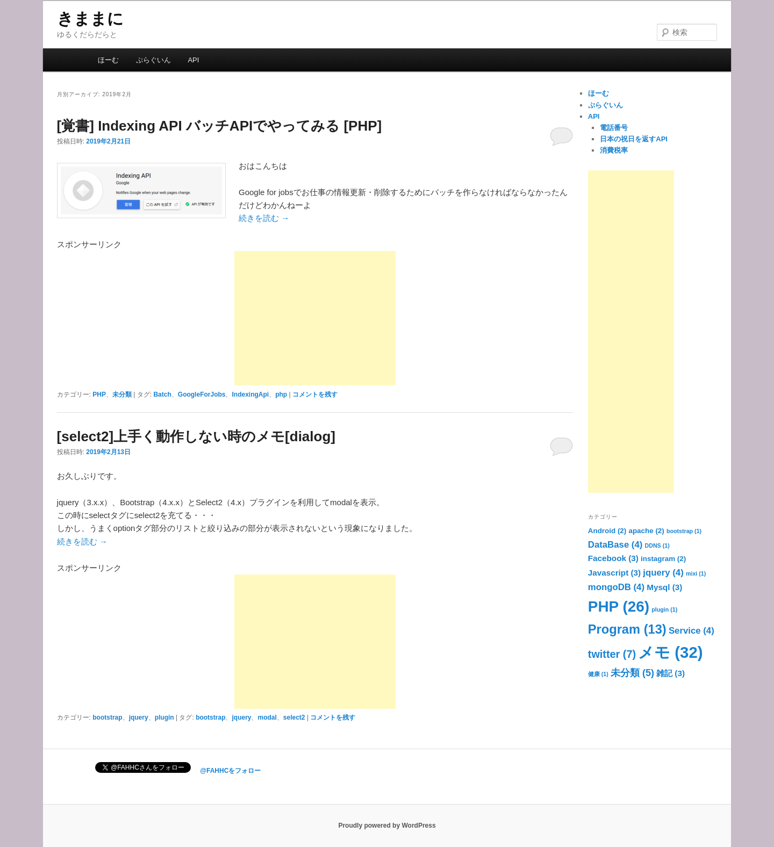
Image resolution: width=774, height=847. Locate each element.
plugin (164, 717)
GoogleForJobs (202, 394)
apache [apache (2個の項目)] (646, 531)
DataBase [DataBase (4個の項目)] (615, 545)
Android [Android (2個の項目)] (607, 531)
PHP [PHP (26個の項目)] (618, 606)
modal (266, 717)
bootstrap (107, 717)
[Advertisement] (315, 318)
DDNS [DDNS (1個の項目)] (657, 545)
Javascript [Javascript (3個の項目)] (614, 572)
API (193, 60)
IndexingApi (250, 394)
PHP (99, 394)
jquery (138, 717)
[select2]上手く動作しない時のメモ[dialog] (196, 436)
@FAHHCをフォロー (230, 770)
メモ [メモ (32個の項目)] (670, 652)
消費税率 (614, 150)
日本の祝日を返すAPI (634, 139)
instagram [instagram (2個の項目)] (663, 559)
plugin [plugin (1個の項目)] (664, 609)
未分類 (122, 394)
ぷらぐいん (153, 60)
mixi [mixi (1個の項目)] (696, 573)
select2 (294, 717)
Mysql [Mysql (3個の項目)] (664, 587)
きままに (90, 18)
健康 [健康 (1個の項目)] (598, 674)
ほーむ (108, 60)
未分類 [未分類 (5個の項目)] (632, 672)
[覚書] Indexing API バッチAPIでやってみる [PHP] (219, 126)
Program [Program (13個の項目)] (627, 629)
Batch (162, 394)
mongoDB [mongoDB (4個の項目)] (616, 587)
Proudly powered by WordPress (386, 825)
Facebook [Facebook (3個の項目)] (613, 558)
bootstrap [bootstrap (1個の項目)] (683, 531)
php (281, 394)
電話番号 (614, 128)
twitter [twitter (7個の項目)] (612, 654)
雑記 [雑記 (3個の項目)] (670, 673)
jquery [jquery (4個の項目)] (663, 573)
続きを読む (264, 217)
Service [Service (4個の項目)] (691, 631)
